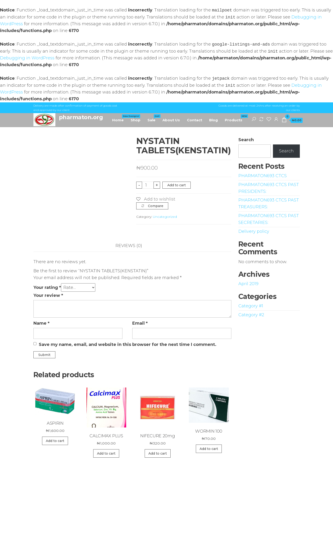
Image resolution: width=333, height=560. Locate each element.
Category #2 (251, 314)
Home (119, 118)
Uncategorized (165, 217)
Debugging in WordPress (27, 58)
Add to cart (176, 185)
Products (235, 118)
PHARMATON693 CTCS (262, 175)
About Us (171, 120)
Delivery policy (253, 231)
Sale (153, 118)
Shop (135, 120)
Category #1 (250, 306)
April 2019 (248, 283)
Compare (155, 206)
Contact (194, 120)
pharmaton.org (81, 117)
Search (246, 139)
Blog (213, 120)
